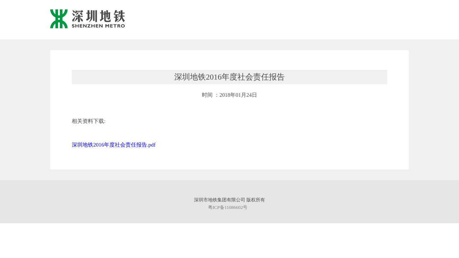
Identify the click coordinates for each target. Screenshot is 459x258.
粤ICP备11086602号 (228, 207)
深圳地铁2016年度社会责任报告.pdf (114, 145)
